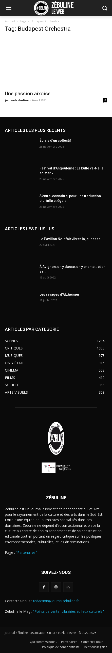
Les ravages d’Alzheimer (59, 294)
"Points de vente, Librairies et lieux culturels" (68, 611)
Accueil (10, 21)
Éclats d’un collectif (55, 140)
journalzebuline (17, 100)
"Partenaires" (26, 552)
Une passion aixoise (28, 94)
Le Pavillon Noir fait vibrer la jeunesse (69, 239)
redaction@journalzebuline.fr (56, 600)
